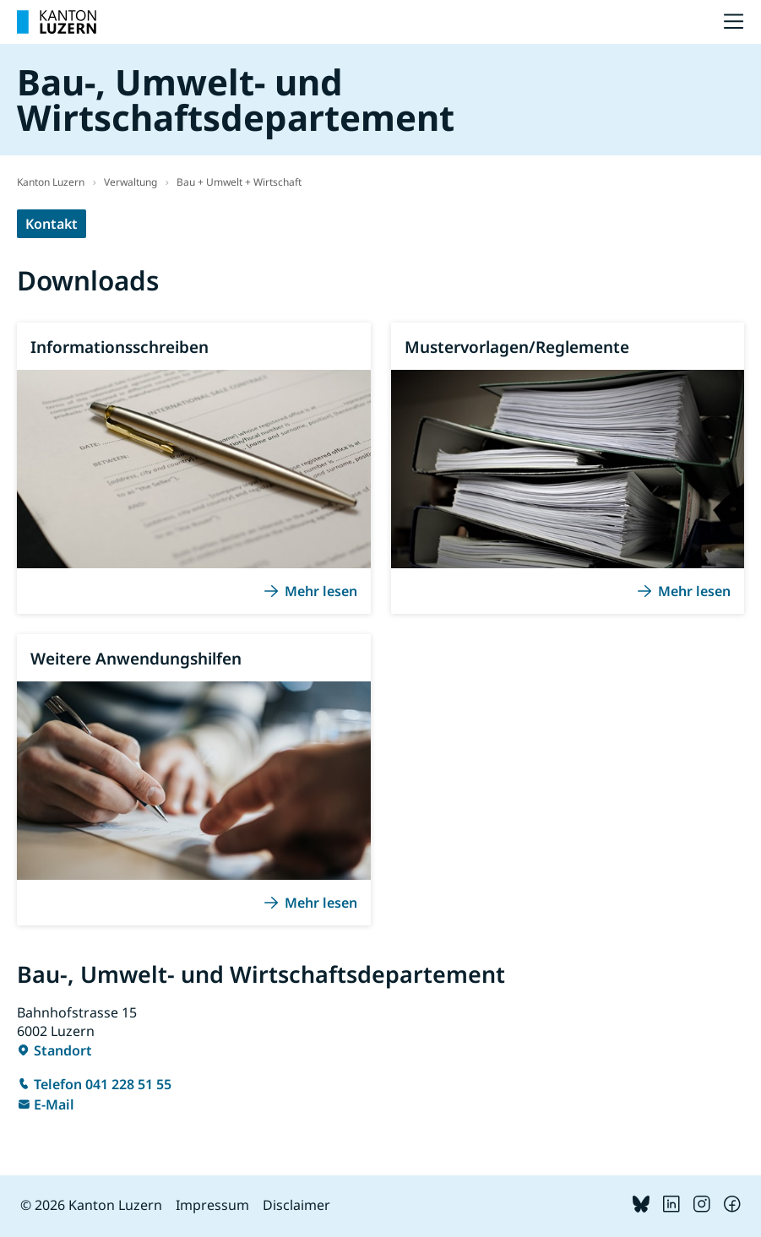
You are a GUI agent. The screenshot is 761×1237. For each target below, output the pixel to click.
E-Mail (54, 1104)
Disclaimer (296, 1205)
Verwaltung (130, 182)
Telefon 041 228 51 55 (102, 1084)
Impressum (212, 1205)
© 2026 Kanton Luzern (91, 1205)
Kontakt (51, 223)
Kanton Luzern (50, 182)
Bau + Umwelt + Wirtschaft (239, 182)
